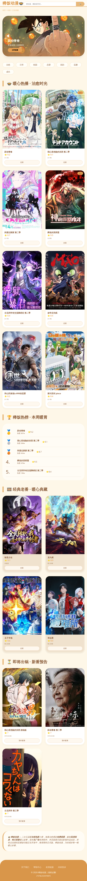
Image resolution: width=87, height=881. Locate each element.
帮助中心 (37, 867)
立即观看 (15, 50)
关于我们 (25, 867)
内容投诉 (62, 867)
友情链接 (50, 867)
